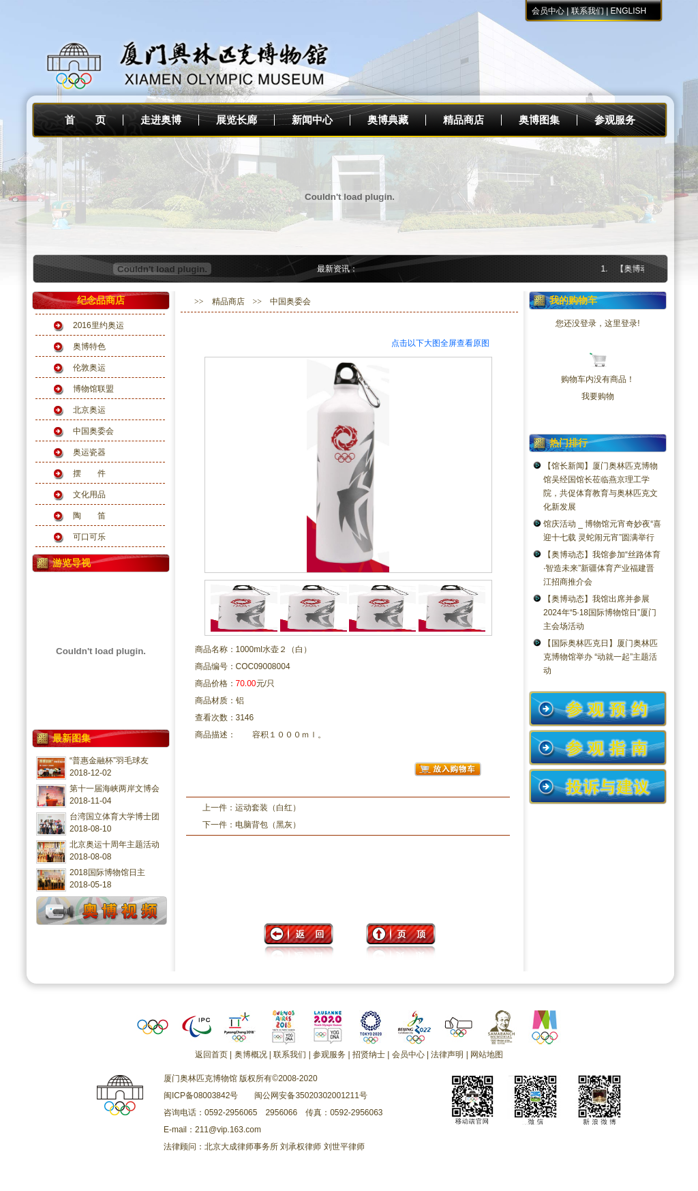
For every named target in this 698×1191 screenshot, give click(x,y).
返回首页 (211, 1054)
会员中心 (548, 11)
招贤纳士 (368, 1054)
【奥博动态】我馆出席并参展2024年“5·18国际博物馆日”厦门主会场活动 (599, 612)
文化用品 (89, 494)
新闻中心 (312, 120)
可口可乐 (89, 537)
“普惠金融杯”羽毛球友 (109, 760)
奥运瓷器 (89, 452)
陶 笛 (89, 515)
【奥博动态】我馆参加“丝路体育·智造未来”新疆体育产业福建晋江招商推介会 (602, 568)
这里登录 (621, 323)
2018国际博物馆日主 (107, 872)
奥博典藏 (387, 120)
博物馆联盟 (93, 389)
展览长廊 (236, 120)
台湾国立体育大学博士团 (115, 816)
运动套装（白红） (268, 807)
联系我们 (587, 11)
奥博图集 (539, 120)
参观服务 (614, 120)
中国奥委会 (93, 431)
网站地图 (486, 1054)
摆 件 (89, 473)
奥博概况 (250, 1054)
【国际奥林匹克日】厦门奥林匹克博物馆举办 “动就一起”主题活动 (600, 656)
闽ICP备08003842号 (201, 1095)
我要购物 (597, 396)
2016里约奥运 (98, 325)
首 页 (85, 120)
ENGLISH (629, 11)
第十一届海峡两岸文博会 (115, 788)
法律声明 (447, 1054)
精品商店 (463, 120)
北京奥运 (89, 410)
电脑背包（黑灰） (268, 824)
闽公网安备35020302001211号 (310, 1095)
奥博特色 (89, 346)
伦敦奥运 (89, 367)
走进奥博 (160, 120)
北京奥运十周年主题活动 (115, 844)
